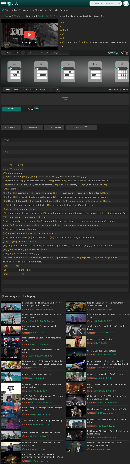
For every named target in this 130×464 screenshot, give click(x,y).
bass (51, 90)
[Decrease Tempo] (3, 53)
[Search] (119, 3)
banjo (42, 90)
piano (16, 90)
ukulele (25, 90)
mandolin (33, 90)
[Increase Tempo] (23, 53)
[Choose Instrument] (57, 90)
